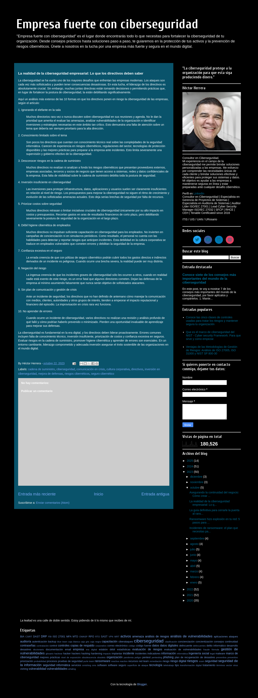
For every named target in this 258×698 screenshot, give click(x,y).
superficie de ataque (137, 665)
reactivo (124, 661)
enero (194, 582)
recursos (133, 661)
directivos (137, 369)
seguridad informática (56, 665)
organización (115, 657)
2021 (190, 595)
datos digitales (169, 645)
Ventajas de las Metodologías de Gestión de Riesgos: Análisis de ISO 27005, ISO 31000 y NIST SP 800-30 (211, 350)
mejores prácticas (50, 657)
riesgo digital (178, 661)
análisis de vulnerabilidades (191, 636)
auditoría (25, 641)
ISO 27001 (59, 636)
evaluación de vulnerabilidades (183, 649)
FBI (50, 636)
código (132, 645)
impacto (107, 653)
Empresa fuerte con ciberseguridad (107, 24)
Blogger (142, 684)
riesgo (166, 661)
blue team (62, 641)
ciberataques (126, 641)
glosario (50, 653)
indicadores (154, 653)
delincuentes (199, 645)
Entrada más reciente (37, 494)
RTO (97, 636)
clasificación (171, 641)
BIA (22, 636)
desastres (25, 649)
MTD (75, 636)
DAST (36, 636)
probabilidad (40, 661)
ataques (233, 636)
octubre (195, 487)
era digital (91, 649)
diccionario (38, 649)
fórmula (215, 649)
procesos (52, 661)
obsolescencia (89, 657)
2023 (190, 471)
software (102, 665)
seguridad (211, 661)
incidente (128, 653)
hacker (67, 653)
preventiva (221, 657)
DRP (44, 636)
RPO (91, 636)
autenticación (39, 641)
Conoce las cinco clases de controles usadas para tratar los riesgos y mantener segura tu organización (212, 321)
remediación (156, 661)
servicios (76, 665)
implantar (117, 653)
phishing (168, 657)
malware (220, 653)
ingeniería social (199, 653)
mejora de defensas (50, 373)
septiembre (197, 538)
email (68, 649)
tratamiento (209, 665)
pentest (146, 657)
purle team (88, 661)
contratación (42, 645)
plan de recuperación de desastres (195, 657)
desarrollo (232, 645)
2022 (190, 589)
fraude (206, 649)
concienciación (186, 641)
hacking (85, 653)
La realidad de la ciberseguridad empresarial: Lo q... (209, 503)
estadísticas (124, 649)
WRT (116, 636)
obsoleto (101, 657)
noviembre (197, 482)
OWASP (83, 636)
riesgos (192, 661)
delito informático (216, 645)
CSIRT (28, 636)
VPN (111, 636)
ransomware (102, 661)
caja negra (95, 641)
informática (182, 653)
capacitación (110, 641)
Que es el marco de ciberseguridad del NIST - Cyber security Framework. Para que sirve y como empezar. (213, 335)
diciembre (196, 476)
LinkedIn (199, 193)
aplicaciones (221, 636)
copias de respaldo (82, 645)
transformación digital (191, 665)
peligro (138, 657)
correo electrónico (117, 645)
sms (94, 665)
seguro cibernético (102, 373)
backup (52, 641)
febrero (195, 577)
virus (235, 665)
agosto (194, 544)
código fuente (143, 645)
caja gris (85, 641)
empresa (78, 649)
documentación (54, 649)
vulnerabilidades (57, 668)
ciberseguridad (65, 369)
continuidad (231, 641)
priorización (26, 661)
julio (193, 549)
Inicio (98, 494)
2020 (190, 600)
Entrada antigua (155, 494)
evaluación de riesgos (147, 649)
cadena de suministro (41, 369)
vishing (24, 669)
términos (220, 665)
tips (177, 665)
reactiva (115, 661)
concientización (204, 641)
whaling (72, 669)
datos (155, 645)
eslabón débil (107, 649)
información (168, 653)
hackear (58, 653)
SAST (104, 636)
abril (193, 566)
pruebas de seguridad (70, 661)
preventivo (232, 657)
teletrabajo (168, 665)
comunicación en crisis (91, 369)
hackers (76, 653)
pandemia (129, 657)
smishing (86, 665)
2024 (190, 466)
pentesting (157, 657)
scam (201, 661)
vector (229, 665)
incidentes (141, 653)
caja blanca (74, 641)
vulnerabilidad (37, 668)
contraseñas (27, 645)
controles (64, 645)
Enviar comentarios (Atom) (53, 502)
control (53, 645)
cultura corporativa (118, 369)
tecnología (155, 665)
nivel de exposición (71, 657)
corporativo (100, 645)
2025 (190, 460)
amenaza (138, 636)
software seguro (117, 665)
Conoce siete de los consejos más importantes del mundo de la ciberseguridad (209, 278)
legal (212, 653)
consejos (219, 641)
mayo (194, 560)
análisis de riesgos (157, 636)
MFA (69, 636)
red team (144, 661)
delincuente (185, 645)
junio (193, 554)
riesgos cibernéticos (76, 373)
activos (125, 636)
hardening (96, 653)
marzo (194, 571)
